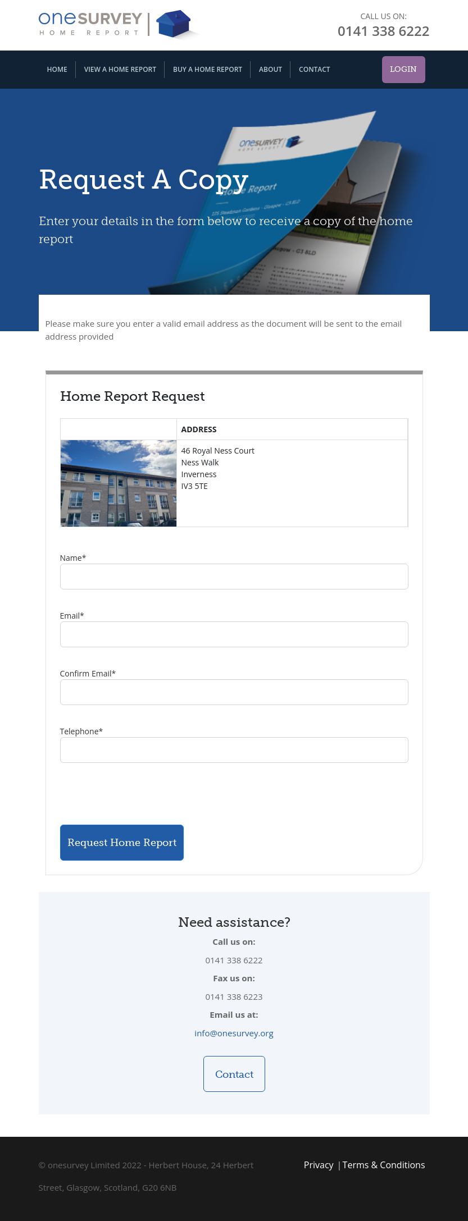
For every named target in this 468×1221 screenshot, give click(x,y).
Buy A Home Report (207, 69)
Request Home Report (121, 842)
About (270, 69)
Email (72, 615)
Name (73, 557)
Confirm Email (88, 673)
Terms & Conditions (384, 1165)
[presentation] (145, 794)
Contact (314, 69)
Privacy (319, 1165)
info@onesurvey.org (233, 1033)
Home (57, 69)
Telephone (81, 731)
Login (403, 69)
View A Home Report (120, 69)
